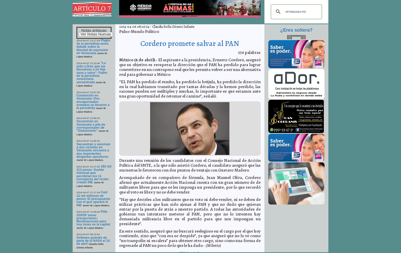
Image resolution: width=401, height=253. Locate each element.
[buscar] (295, 12)
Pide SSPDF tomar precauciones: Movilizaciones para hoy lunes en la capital (93, 218)
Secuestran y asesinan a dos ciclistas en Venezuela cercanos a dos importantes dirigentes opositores (93, 150)
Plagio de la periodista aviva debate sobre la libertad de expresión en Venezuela (93, 47)
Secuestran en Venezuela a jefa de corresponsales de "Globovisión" (90, 125)
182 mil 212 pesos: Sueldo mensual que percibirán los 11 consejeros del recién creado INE (94, 174)
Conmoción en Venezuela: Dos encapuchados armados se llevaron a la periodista (92, 102)
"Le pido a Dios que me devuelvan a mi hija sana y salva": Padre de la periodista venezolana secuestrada (91, 72)
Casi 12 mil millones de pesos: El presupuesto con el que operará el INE (93, 198)
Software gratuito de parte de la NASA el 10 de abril (93, 241)
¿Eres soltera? (296, 30)
